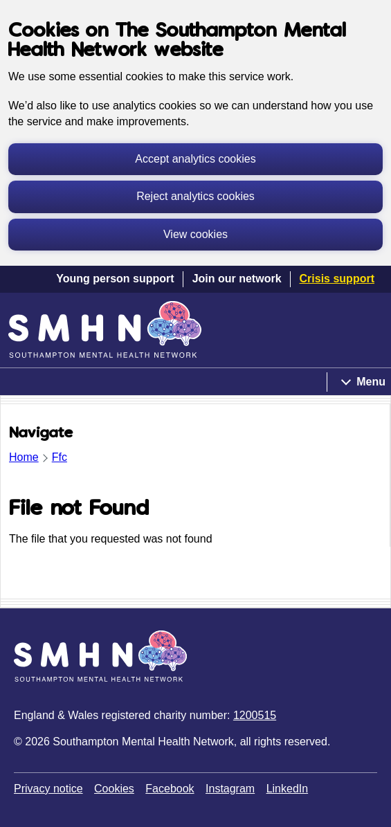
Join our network (237, 278)
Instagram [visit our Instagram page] (230, 788)
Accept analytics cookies (195, 159)
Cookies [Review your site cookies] (114, 788)
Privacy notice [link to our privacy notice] (48, 788)
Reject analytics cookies (195, 196)
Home (24, 457)
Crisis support (337, 278)
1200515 (254, 715)
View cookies (195, 234)
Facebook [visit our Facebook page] (169, 788)
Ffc (59, 457)
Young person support (115, 278)
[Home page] (104, 329)
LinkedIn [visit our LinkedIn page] (287, 788)
